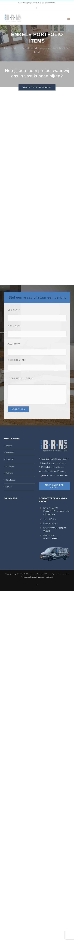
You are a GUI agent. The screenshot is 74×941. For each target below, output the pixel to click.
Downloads (10, 422)
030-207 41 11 (34, 3)
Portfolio (9, 415)
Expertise (9, 401)
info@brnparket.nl (49, 3)
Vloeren (8, 388)
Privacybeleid (25, 519)
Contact (8, 429)
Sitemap (48, 516)
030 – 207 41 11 (49, 461)
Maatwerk (9, 408)
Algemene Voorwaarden (60, 516)
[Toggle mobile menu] (68, 18)
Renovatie (9, 395)
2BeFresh (50, 519)
